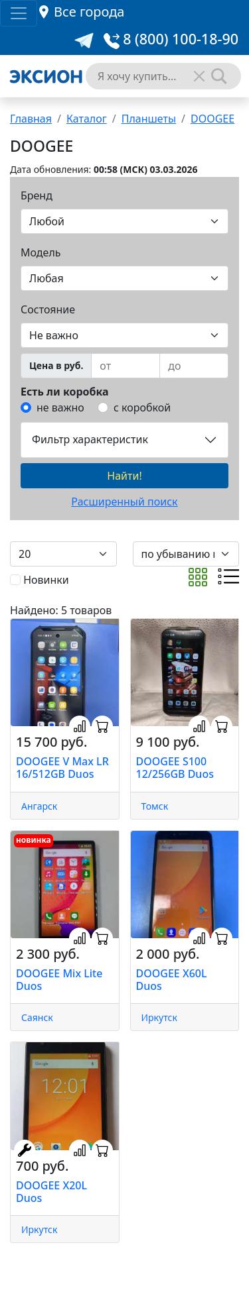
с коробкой (142, 407)
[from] (125, 365)
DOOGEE (212, 118)
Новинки (46, 579)
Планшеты (149, 118)
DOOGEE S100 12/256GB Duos (175, 767)
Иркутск (159, 1017)
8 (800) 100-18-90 (171, 38)
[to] (193, 365)
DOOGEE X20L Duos (51, 1191)
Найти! (124, 475)
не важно (60, 407)
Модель (41, 252)
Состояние (48, 309)
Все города (89, 12)
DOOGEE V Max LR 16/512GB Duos (62, 767)
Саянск (37, 1017)
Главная (31, 118)
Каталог (86, 118)
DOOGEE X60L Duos (171, 979)
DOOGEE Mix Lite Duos (59, 979)
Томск (155, 806)
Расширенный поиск (124, 501)
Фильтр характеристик (90, 439)
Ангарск (39, 806)
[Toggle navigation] (18, 13)
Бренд (36, 195)
